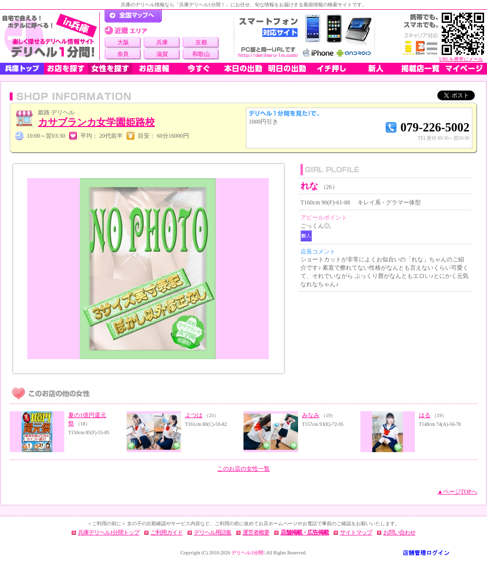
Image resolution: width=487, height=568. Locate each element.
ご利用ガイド (166, 532)
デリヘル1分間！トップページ (133, 16)
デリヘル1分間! (247, 552)
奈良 (123, 54)
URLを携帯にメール (461, 59)
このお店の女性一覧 (243, 468)
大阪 (123, 42)
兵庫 (162, 42)
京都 (201, 42)
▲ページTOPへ (457, 491)
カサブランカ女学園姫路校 (96, 122)
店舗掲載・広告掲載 (305, 532)
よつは (194, 415)
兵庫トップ (22, 68)
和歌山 (201, 54)
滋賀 (162, 54)
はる (425, 415)
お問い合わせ (399, 532)
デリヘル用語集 (212, 532)
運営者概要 (256, 532)
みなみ (310, 415)
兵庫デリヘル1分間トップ (108, 532)
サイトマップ (356, 532)
